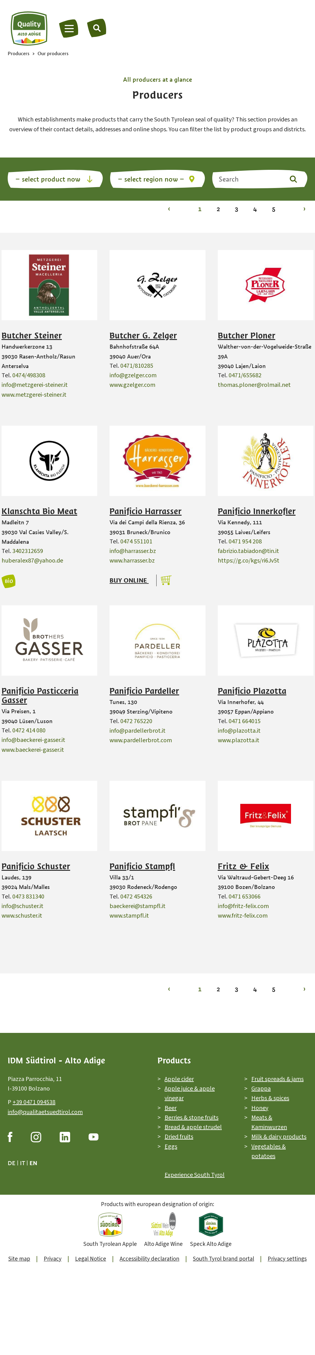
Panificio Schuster (36, 866)
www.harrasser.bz (132, 560)
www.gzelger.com (132, 385)
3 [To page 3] (236, 209)
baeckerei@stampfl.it (137, 906)
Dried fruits (179, 1136)
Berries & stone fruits (191, 1117)
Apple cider (179, 1079)
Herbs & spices (270, 1098)
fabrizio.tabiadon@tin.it (248, 551)
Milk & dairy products (278, 1136)
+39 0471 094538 (34, 1102)
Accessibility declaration (149, 1259)
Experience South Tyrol (195, 1175)
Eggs (171, 1146)
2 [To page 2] (218, 209)
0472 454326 (136, 896)
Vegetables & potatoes (268, 1151)
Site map (19, 1259)
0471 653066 (245, 896)
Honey (259, 1108)
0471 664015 (245, 721)
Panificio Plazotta (252, 691)
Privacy (53, 1259)
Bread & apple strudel (193, 1127)
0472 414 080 (29, 730)
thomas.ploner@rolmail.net (254, 385)
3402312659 (27, 551)
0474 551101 (136, 541)
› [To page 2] (304, 209)
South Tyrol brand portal (223, 1259)
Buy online (129, 580)
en (33, 1163)
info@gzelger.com (133, 375)
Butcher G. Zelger (143, 335)
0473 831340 (28, 896)
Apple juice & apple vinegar (190, 1093)
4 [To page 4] (255, 209)
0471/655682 (245, 375)
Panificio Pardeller (144, 691)
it (22, 1163)
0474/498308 (28, 375)
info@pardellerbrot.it (137, 731)
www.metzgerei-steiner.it (34, 395)
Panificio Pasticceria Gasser (40, 695)
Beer (171, 1108)
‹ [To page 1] (169, 209)
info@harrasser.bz (133, 551)
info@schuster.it (22, 906)
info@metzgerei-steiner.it (35, 385)
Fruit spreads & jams (277, 1079)
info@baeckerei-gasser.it (33, 740)
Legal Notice (90, 1259)
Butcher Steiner (32, 335)
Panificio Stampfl (142, 866)
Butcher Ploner (246, 335)
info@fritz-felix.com (243, 906)
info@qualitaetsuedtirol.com (45, 1112)
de (11, 1163)
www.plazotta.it (238, 740)
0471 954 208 (245, 541)
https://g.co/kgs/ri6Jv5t (248, 560)
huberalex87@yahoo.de (32, 560)
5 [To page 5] (273, 209)
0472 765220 (136, 721)
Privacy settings (287, 1259)
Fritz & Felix (243, 866)
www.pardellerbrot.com (141, 740)
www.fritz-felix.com (243, 915)
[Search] (97, 27)
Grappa (261, 1088)
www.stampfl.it (129, 915)
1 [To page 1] (199, 209)
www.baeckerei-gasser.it (33, 750)
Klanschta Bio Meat (39, 511)
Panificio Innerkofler (257, 511)
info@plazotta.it (239, 731)
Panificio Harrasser (145, 511)
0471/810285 (136, 366)
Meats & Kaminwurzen (269, 1122)
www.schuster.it (22, 915)
